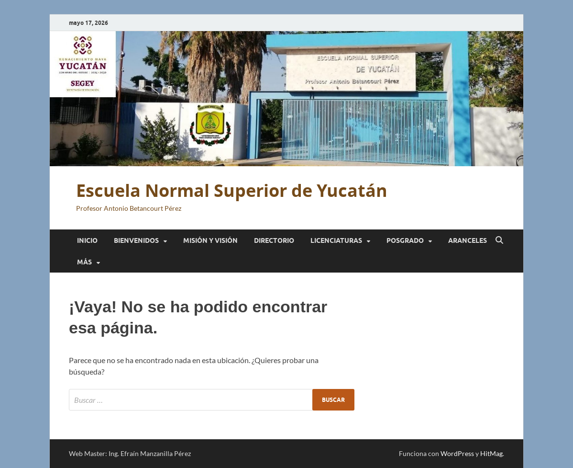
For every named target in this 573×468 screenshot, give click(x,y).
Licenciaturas (336, 240)
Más (84, 262)
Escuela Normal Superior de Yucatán (231, 190)
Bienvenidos (136, 240)
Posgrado (405, 240)
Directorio (274, 240)
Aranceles (467, 240)
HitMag (491, 453)
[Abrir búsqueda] (499, 240)
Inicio (87, 240)
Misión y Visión (210, 240)
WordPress (457, 453)
